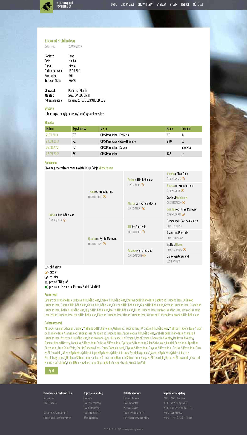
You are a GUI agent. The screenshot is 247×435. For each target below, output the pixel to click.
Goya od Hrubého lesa (176, 305)
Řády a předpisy (90, 417)
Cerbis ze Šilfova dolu (109, 343)
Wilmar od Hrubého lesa (126, 328)
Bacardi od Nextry (162, 338)
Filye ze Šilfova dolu (136, 348)
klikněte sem (106, 168)
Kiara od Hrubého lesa (109, 315)
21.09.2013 (52, 135)
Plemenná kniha (130, 408)
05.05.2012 (52, 154)
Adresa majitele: (54, 100)
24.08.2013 (52, 141)
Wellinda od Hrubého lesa (97, 328)
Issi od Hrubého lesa (62, 315)
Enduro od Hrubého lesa (168, 300)
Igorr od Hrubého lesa (121, 310)
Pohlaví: (49, 56)
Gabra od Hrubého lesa (73, 305)
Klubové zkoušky (131, 398)
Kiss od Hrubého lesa (134, 315)
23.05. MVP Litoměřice (174, 398)
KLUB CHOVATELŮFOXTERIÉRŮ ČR (65, 5)
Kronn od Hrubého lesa (186, 315)
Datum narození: (54, 71)
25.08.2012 (52, 147)
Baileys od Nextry (183, 338)
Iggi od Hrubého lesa (96, 310)
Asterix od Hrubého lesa (74, 338)
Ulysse (179, 244)
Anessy (171, 185)
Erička (52, 215)
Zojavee (132, 250)
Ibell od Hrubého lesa (72, 310)
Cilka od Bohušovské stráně (112, 362)
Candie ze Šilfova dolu (83, 343)
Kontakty (87, 398)
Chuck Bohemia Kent (113, 348)
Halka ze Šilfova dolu (78, 357)
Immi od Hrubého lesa (168, 310)
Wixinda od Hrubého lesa (154, 328)
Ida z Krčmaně (95, 338)
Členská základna (91, 408)
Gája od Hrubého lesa (99, 305)
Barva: (48, 66)
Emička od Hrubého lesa (86, 300)
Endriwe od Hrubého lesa (140, 300)
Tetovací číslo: (53, 80)
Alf (129, 227)
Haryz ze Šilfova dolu (152, 357)
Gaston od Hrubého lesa (125, 305)
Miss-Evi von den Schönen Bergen (63, 328)
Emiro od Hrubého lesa (112, 300)
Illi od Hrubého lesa (145, 310)
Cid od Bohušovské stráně (81, 362)
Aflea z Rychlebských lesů (76, 353)
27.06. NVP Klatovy (173, 413)
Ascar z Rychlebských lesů (165, 353)
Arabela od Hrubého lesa (169, 333)
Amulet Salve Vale (176, 343)
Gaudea (171, 209)
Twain (91, 191)
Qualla (92, 238)
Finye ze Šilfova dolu (160, 348)
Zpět (51, 370)
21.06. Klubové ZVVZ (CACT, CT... (178, 408)
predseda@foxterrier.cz (60, 417)
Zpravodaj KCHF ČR (91, 413)
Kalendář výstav (130, 403)
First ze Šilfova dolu (184, 348)
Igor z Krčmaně (113, 338)
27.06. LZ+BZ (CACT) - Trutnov (178, 417)
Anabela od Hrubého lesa (108, 333)
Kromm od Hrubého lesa (160, 315)
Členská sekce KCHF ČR (133, 413)
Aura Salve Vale (66, 348)
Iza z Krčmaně (143, 338)
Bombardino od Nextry (57, 343)
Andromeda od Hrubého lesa (138, 333)
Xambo (171, 174)
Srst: (47, 61)
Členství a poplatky (92, 403)
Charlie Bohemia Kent (88, 348)
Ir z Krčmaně (128, 338)
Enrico (131, 180)
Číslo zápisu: (50, 46)
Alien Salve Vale (156, 343)
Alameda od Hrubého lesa (78, 333)
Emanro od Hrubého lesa (58, 300)
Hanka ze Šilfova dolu (103, 357)
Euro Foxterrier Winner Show (136, 417)
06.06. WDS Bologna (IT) (175, 403)
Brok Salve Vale (137, 362)
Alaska (131, 203)
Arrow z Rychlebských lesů (135, 353)
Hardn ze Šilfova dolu (128, 357)
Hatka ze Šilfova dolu (177, 357)
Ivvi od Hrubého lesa (85, 315)
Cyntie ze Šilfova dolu (134, 343)
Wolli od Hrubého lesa (181, 328)
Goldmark (181, 197)
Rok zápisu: (51, 75)
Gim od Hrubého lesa (151, 305)
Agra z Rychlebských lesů (106, 353)
